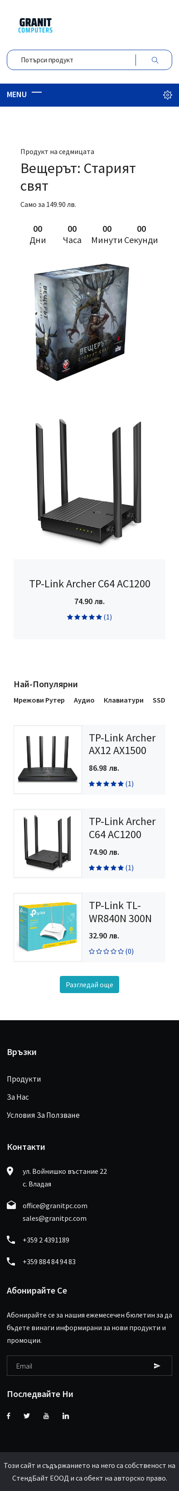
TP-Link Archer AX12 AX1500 (122, 744)
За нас (18, 1097)
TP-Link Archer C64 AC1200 (89, 584)
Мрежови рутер (39, 699)
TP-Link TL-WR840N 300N (120, 911)
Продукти (24, 1079)
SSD (159, 699)
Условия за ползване (43, 1115)
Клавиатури (124, 699)
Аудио (84, 699)
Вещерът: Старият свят (78, 176)
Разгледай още (89, 984)
